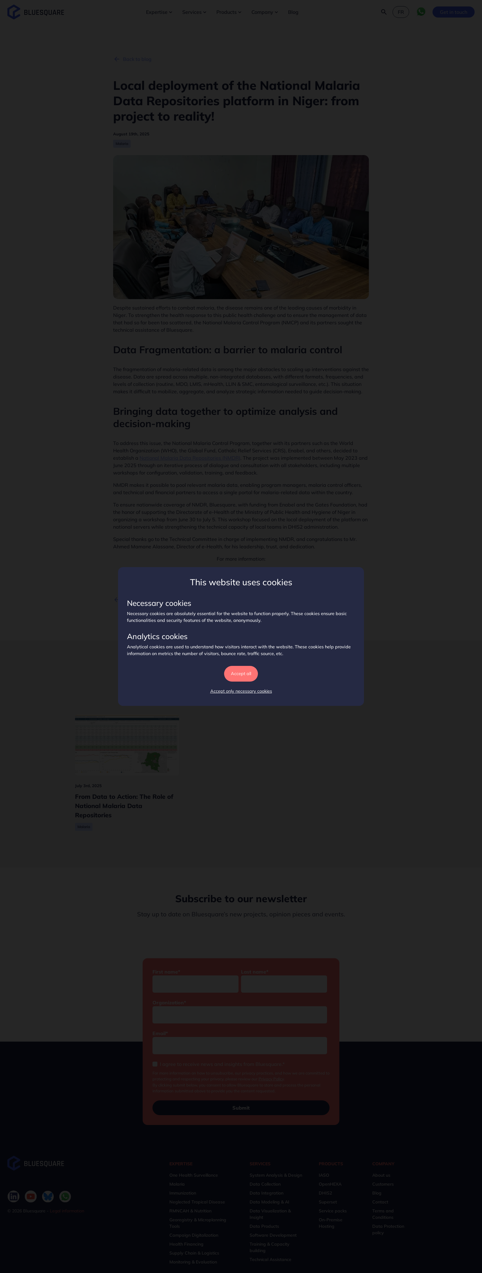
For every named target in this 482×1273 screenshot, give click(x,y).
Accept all (241, 673)
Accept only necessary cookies (241, 691)
